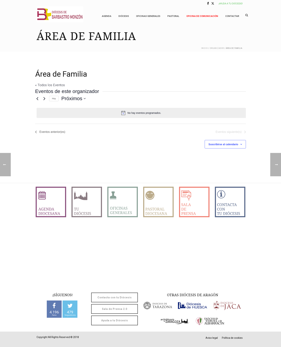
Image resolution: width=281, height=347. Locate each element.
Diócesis (123, 16)
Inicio (204, 48)
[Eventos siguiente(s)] (44, 98)
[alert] (141, 113)
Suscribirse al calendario (223, 144)
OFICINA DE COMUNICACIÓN (202, 16)
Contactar (232, 16)
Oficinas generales (148, 16)
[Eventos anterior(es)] (37, 98)
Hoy (54, 98)
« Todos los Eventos (50, 85)
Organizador (217, 48)
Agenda (106, 16)
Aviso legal (212, 338)
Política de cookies (232, 338)
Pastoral (173, 16)
